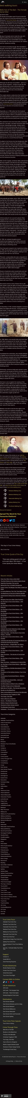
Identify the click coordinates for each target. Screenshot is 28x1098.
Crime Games (4, 756)
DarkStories (4, 773)
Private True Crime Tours (9, 970)
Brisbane (3, 741)
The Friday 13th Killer (6, 696)
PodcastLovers (5, 850)
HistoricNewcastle (6, 795)
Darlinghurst (4, 775)
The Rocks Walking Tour (15, 506)
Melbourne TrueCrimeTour (8, 814)
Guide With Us (7, 959)
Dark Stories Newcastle (9, 1011)
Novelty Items (4, 835)
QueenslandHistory (6, 856)
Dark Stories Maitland (8, 1006)
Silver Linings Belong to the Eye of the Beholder (14, 692)
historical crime (4, 535)
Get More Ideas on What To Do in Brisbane (12, 684)
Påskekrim (3, 839)
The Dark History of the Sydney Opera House (13, 581)
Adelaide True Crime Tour (9, 922)
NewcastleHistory (5, 829)
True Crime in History (6, 894)
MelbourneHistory (6, 816)
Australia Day (4, 724)
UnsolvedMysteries (6, 907)
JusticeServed (4, 799)
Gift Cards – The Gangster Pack (11, 990)
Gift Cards (5, 988)
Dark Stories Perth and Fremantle (11, 1014)
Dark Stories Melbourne (9, 1009)
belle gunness (5, 531)
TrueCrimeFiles (5, 903)
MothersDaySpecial (6, 818)
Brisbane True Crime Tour (9, 924)
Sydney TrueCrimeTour (7, 873)
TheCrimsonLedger (6, 882)
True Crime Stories (11, 20)
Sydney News (4, 871)
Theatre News (4, 877)
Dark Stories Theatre (6, 769)
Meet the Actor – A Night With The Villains (12, 644)
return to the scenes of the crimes (14, 485)
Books (2, 739)
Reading (3, 862)
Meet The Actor (5, 809)
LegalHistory (4, 803)
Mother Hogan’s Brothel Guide (9, 703)
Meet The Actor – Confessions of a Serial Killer (13, 662)
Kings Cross (4, 801)
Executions (4, 780)
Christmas (3, 750)
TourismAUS (4, 886)
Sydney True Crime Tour (9, 941)
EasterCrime (4, 778)
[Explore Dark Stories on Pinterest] (9, 982)
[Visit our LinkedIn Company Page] (11, 982)
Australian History (6, 731)
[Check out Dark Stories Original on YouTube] (13, 982)
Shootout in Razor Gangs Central (10, 705)
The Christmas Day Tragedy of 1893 (10, 694)
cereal (21, 531)
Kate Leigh (9, 462)
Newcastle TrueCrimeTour (8, 826)
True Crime (4, 890)
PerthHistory (4, 848)
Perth (2, 841)
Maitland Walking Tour (15, 494)
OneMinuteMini (5, 837)
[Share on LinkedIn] (13, 521)
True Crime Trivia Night (9, 975)
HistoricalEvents (5, 792)
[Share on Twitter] (10, 521)
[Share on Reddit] (4, 521)
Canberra (3, 748)
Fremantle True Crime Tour (10, 927)
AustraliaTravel (5, 735)
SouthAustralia (5, 867)
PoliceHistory (4, 852)
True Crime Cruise (6, 892)
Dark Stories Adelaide (8, 1001)
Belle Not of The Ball (8, 1029)
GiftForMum (4, 786)
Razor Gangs (4, 858)
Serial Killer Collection (13, 527)
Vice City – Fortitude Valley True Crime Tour (13, 948)
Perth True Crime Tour (9, 937)
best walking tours (14, 531)
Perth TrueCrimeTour (6, 845)
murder (10, 535)
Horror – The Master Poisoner (9, 701)
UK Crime (3, 905)
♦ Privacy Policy (9, 1061)
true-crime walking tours (14, 487)
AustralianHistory (5, 733)
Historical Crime (5, 790)
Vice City (3, 911)
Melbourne (4, 812)
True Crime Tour (5, 899)
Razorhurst (4, 860)
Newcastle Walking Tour (15, 498)
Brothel (3, 746)
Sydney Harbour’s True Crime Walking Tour (13, 944)
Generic (3, 784)
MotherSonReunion (6, 820)
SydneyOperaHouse (6, 875)
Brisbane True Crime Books (8, 744)
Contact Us (6, 956)
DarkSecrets (4, 771)
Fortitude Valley (5, 782)
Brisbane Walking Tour (15, 490)
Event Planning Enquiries (9, 961)
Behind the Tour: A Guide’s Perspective (11, 585)
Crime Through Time (7, 525)
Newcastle (3, 824)
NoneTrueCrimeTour (6, 831)
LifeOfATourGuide (5, 805)
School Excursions (7, 973)
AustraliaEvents (5, 727)
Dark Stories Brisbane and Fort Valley (12, 1004)
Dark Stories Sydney (8, 1016)
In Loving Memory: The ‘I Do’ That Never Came (13, 591)
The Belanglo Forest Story (8, 707)
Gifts (2, 788)
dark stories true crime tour (17, 533)
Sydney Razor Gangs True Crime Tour (12, 939)
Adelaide (3, 718)
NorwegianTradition (6, 833)
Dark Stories (16, 525)
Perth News (4, 843)
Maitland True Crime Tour (9, 929)
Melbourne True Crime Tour (10, 932)
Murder (5, 527)
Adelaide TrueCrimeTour (7, 720)
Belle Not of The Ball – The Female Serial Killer (13, 11)
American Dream (8, 104)
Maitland (3, 807)
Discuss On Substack (5, 510)
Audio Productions (6, 722)
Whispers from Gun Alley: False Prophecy (12, 599)
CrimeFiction (4, 761)
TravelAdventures (5, 888)
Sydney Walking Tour (14, 502)
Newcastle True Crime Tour (10, 934)
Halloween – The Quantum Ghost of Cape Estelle (14, 709)
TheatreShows (5, 879)
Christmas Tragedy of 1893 (10, 1037)
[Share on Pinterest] (7, 521)
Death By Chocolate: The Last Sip (10, 583)
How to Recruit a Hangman (8, 698)
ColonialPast (4, 752)
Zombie (3, 913)
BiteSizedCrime (5, 737)
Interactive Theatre (6, 797)
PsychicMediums (5, 854)
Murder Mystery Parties (9, 968)
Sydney (3, 869)
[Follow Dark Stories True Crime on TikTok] (4, 982)
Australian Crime (5, 729)
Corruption (4, 754)
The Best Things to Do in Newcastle (10, 686)
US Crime (10, 529)
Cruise (2, 765)
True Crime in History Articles (9, 896)
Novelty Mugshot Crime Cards (11, 995)
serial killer (15, 535)
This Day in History (6, 884)
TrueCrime (3, 901)
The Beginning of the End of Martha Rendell (13, 593)
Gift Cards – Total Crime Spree (11, 993)
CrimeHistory (4, 763)
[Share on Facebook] (1, 521)
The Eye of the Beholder (9, 1034)
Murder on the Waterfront (8, 690)
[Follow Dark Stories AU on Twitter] (6, 982)
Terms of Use (19, 1061)
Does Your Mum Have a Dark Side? (10, 579)
